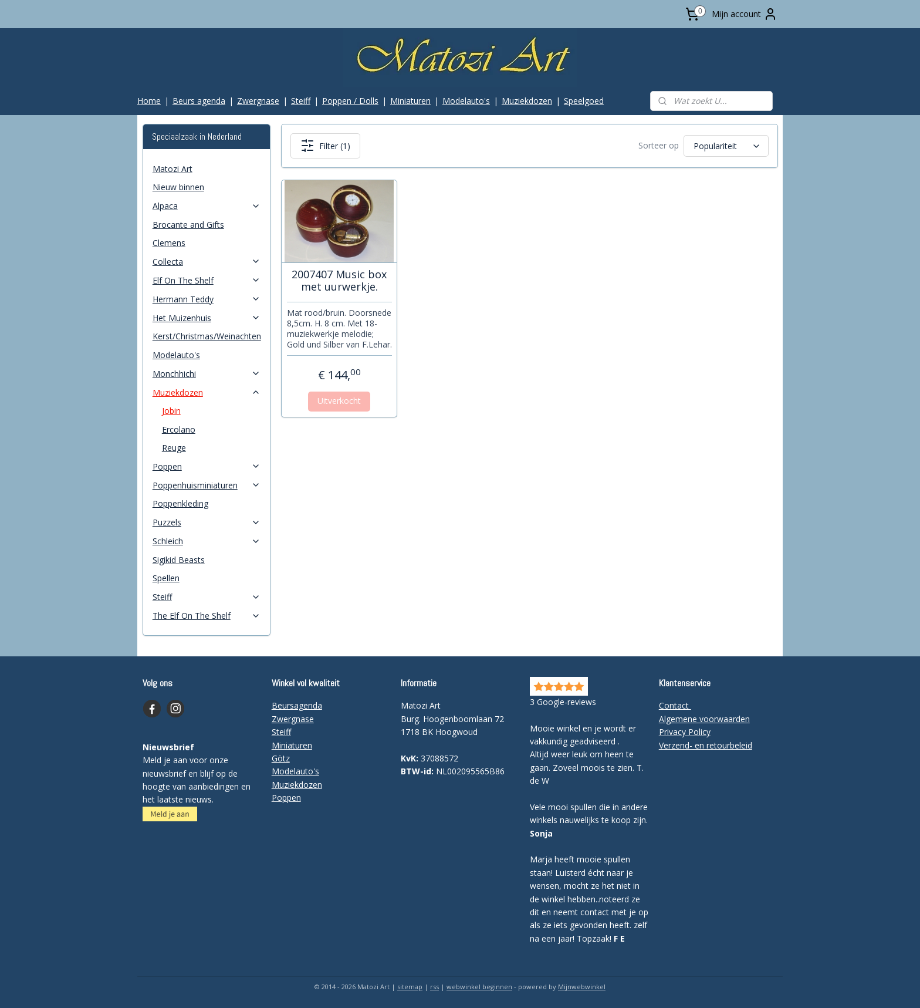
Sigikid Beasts (179, 559)
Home (149, 100)
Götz (281, 758)
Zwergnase (258, 100)
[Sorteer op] (725, 146)
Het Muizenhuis (207, 317)
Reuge (174, 447)
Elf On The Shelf (207, 280)
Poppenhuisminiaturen (207, 485)
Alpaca (207, 205)
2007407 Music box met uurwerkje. (339, 281)
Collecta (207, 261)
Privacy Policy (685, 731)
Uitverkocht (339, 400)
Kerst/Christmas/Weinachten (207, 336)
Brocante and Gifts (188, 224)
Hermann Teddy (207, 299)
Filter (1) (325, 146)
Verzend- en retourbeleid (705, 745)
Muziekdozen (527, 100)
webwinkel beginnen (479, 986)
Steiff (300, 100)
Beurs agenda (198, 100)
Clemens (169, 242)
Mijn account (744, 14)
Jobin (171, 410)
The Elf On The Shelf (207, 615)
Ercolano (178, 429)
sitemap (409, 986)
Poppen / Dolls (350, 100)
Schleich (207, 541)
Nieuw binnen (178, 187)
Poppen (207, 466)
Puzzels (207, 522)
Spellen (166, 578)
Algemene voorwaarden (704, 718)
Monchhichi (207, 373)
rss (434, 986)
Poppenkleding (180, 503)
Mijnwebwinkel (582, 986)
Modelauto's (466, 100)
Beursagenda (297, 705)
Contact (675, 705)
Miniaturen (410, 100)
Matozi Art (172, 168)
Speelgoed (584, 100)
